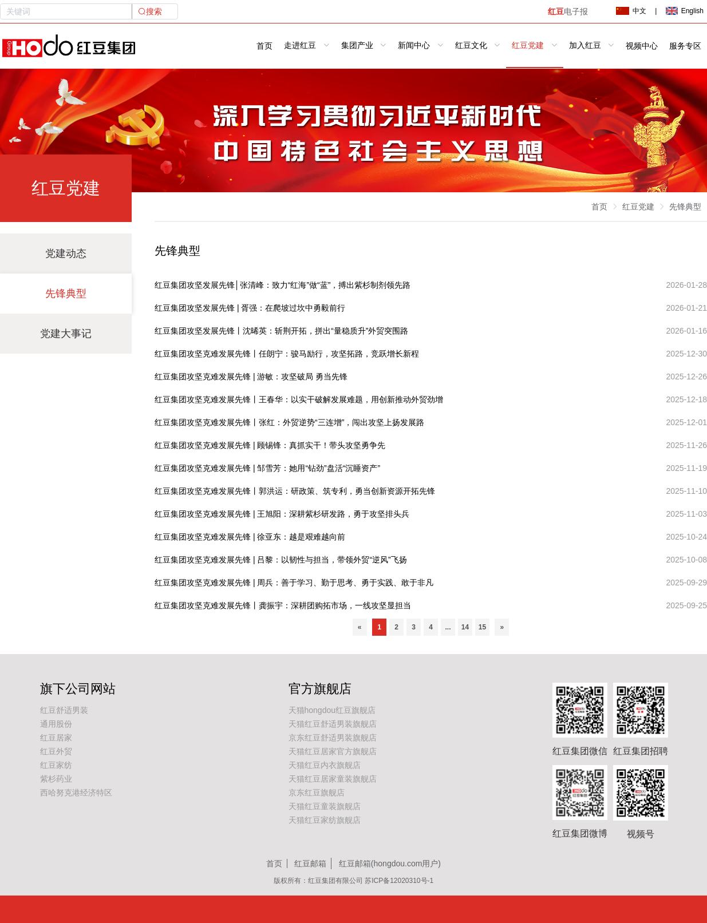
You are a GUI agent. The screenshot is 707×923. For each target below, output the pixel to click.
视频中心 (642, 46)
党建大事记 (66, 333)
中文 (631, 11)
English (685, 11)
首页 (264, 46)
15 (482, 627)
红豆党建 (638, 206)
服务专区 (685, 46)
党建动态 (65, 253)
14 (465, 627)
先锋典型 (65, 293)
